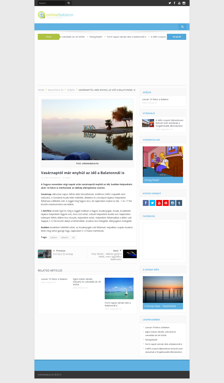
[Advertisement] (112, 64)
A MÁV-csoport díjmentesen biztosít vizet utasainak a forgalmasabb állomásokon (169, 123)
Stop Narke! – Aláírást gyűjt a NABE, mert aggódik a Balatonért (106, 256)
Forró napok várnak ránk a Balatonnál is (128, 36)
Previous (59, 251)
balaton (53, 237)
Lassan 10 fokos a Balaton (54, 279)
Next (117, 250)
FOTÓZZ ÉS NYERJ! (63, 254)
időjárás (64, 237)
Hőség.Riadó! (98, 36)
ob (73, 237)
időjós (68, 178)
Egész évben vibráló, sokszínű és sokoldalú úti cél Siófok (87, 282)
